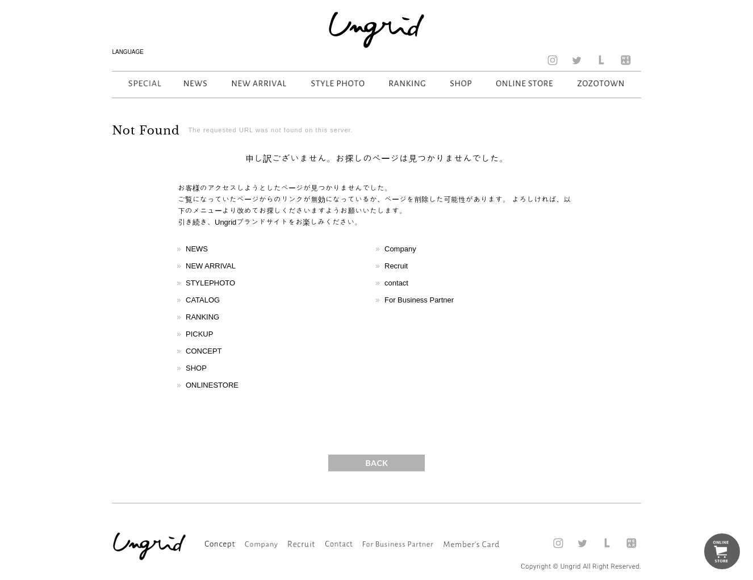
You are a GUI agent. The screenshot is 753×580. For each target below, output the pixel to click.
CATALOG (203, 300)
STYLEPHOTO (210, 283)
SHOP (196, 368)
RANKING (202, 317)
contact (396, 283)
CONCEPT (204, 351)
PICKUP (199, 334)
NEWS (197, 249)
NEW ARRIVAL (211, 266)
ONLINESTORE (212, 385)
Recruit (396, 266)
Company (400, 249)
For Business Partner (419, 300)
